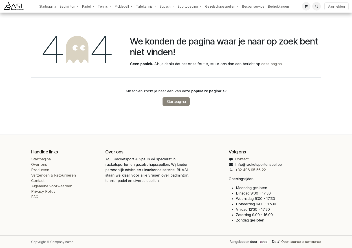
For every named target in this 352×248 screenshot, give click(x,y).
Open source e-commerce (301, 242)
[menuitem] (47, 6)
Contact (37, 180)
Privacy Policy (43, 191)
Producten (40, 170)
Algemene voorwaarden (51, 186)
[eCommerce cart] (306, 6)
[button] (316, 6)
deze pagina (271, 64)
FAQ (34, 197)
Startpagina (176, 101)
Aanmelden (336, 6)
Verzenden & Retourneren (53, 175)
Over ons (39, 164)
